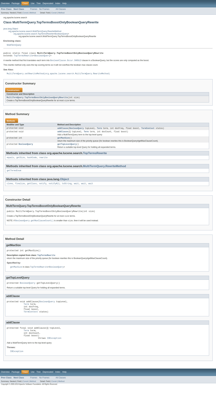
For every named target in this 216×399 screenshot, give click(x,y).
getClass (32, 187)
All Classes (61, 9)
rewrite (43, 161)
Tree (38, 3)
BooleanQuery (61, 34)
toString (67, 187)
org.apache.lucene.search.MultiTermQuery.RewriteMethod (34, 31)
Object (64, 183)
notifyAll (54, 187)
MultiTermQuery (14, 45)
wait (76, 187)
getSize (20, 161)
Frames (33, 9)
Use (32, 3)
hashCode (32, 161)
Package (16, 3)
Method (33, 13)
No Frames (44, 9)
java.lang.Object (10, 29)
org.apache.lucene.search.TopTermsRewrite (33, 34)
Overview (5, 3)
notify (42, 187)
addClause (62, 130)
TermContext (147, 130)
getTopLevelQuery (67, 147)
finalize (20, 187)
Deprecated (48, 3)
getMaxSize (63, 140)
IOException (54, 349)
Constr (25, 13)
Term (99, 130)
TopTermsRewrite (23, 56)
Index (57, 3)
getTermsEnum (14, 174)
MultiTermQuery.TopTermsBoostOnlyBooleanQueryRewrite (37, 99)
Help (64, 3)
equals (10, 161)
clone (10, 187)
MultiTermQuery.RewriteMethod (104, 169)
